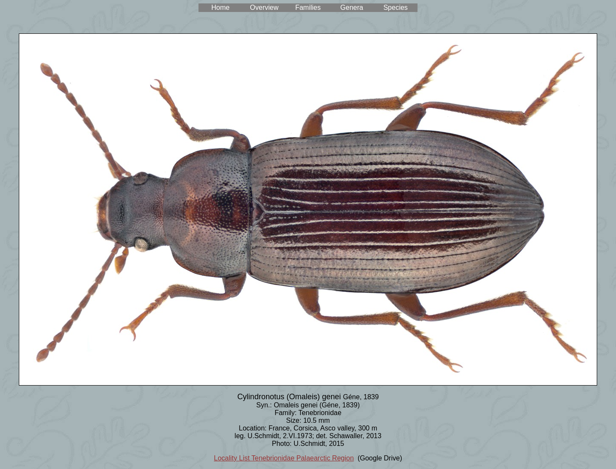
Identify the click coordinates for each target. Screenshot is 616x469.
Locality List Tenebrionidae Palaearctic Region (284, 458)
